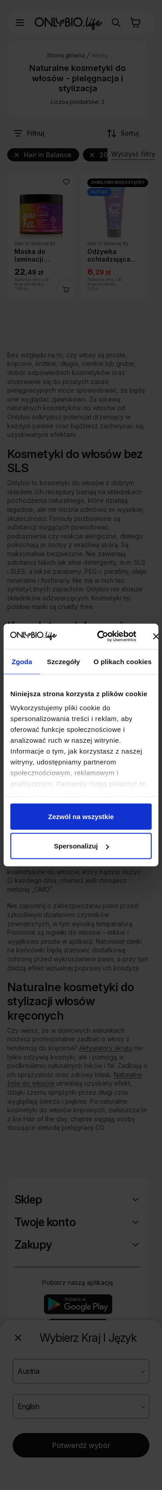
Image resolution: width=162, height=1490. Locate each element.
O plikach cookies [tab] (123, 661)
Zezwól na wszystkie (81, 816)
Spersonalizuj (81, 846)
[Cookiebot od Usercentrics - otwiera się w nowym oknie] (101, 636)
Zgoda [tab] (22, 661)
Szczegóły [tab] (63, 661)
